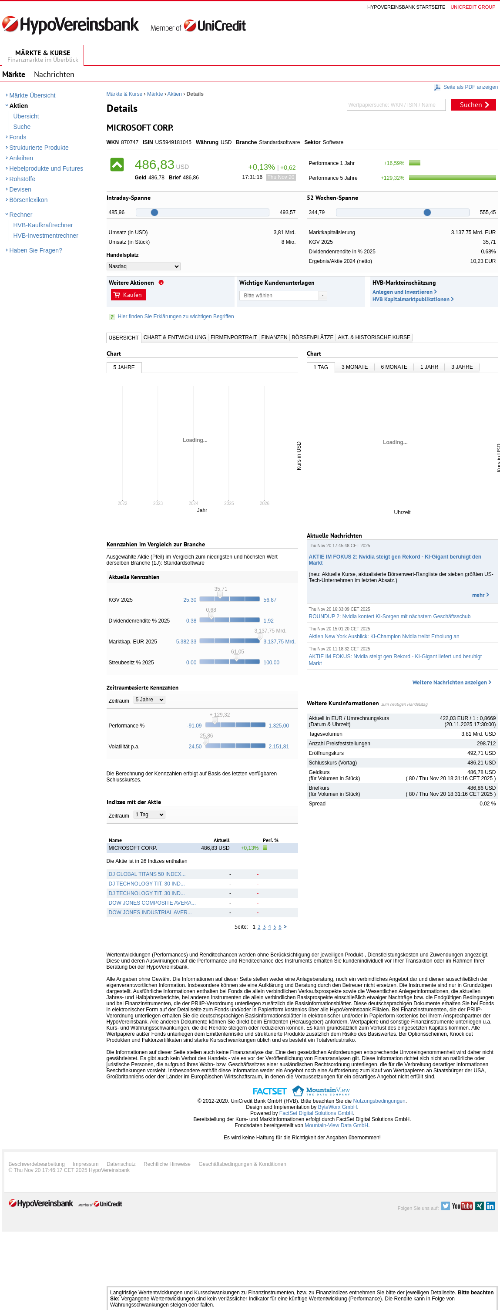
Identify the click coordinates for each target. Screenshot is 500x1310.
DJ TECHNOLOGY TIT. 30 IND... (147, 884)
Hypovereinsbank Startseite (406, 7)
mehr (478, 595)
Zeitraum (119, 701)
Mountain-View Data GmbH (336, 1125)
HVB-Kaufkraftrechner (43, 225)
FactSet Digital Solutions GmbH (316, 1113)
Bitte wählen (258, 296)
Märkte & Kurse (125, 94)
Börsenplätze (313, 337)
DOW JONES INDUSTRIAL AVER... (150, 912)
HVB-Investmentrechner (45, 235)
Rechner (21, 214)
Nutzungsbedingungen (379, 1101)
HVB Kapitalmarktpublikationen (411, 299)
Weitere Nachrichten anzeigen (450, 682)
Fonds (18, 137)
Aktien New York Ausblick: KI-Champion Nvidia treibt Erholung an (384, 636)
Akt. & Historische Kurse (374, 337)
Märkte (155, 94)
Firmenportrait (234, 337)
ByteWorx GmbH (337, 1107)
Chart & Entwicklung (175, 337)
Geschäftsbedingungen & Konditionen (242, 1164)
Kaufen (132, 295)
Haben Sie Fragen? (36, 250)
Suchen (471, 104)
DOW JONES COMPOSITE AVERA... (152, 903)
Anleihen (22, 158)
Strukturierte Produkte (39, 147)
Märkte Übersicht (33, 95)
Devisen (21, 189)
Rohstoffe (23, 178)
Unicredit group (472, 7)
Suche (22, 126)
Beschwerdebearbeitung (37, 1164)
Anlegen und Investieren (402, 292)
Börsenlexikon (29, 199)
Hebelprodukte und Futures (47, 168)
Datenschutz (121, 1164)
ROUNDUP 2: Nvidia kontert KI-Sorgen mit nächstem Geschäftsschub (390, 616)
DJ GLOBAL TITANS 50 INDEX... (147, 874)
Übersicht (26, 116)
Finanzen (275, 337)
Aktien (19, 105)
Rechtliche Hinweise (167, 1164)
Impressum (85, 1164)
